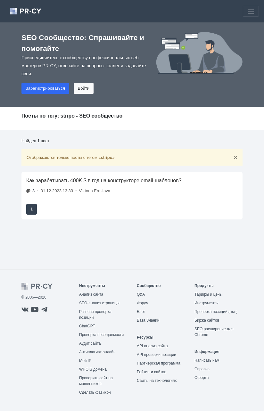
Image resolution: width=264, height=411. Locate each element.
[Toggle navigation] (251, 11)
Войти (83, 88)
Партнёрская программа (158, 363)
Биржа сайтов (206, 320)
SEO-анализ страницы (99, 303)
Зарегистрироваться (45, 88)
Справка (202, 369)
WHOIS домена (93, 369)
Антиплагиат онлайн (97, 352)
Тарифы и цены (208, 294)
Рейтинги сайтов (151, 372)
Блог (141, 311)
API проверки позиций (156, 354)
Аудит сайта (90, 343)
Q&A (141, 294)
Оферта (201, 377)
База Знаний (148, 320)
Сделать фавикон (95, 392)
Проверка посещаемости (101, 335)
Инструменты (206, 303)
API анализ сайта (152, 346)
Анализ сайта (91, 294)
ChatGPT (87, 326)
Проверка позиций (215, 311)
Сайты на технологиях (157, 380)
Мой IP (85, 360)
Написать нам (206, 360)
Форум (142, 303)
